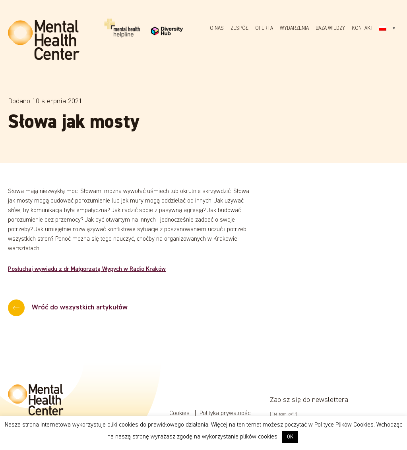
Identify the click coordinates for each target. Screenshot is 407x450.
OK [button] (290, 437)
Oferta (264, 28)
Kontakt (362, 28)
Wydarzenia (294, 28)
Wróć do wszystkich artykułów (80, 307)
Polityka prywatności (226, 413)
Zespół (239, 28)
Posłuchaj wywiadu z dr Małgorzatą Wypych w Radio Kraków (87, 269)
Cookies (180, 413)
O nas (217, 28)
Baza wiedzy (330, 28)
